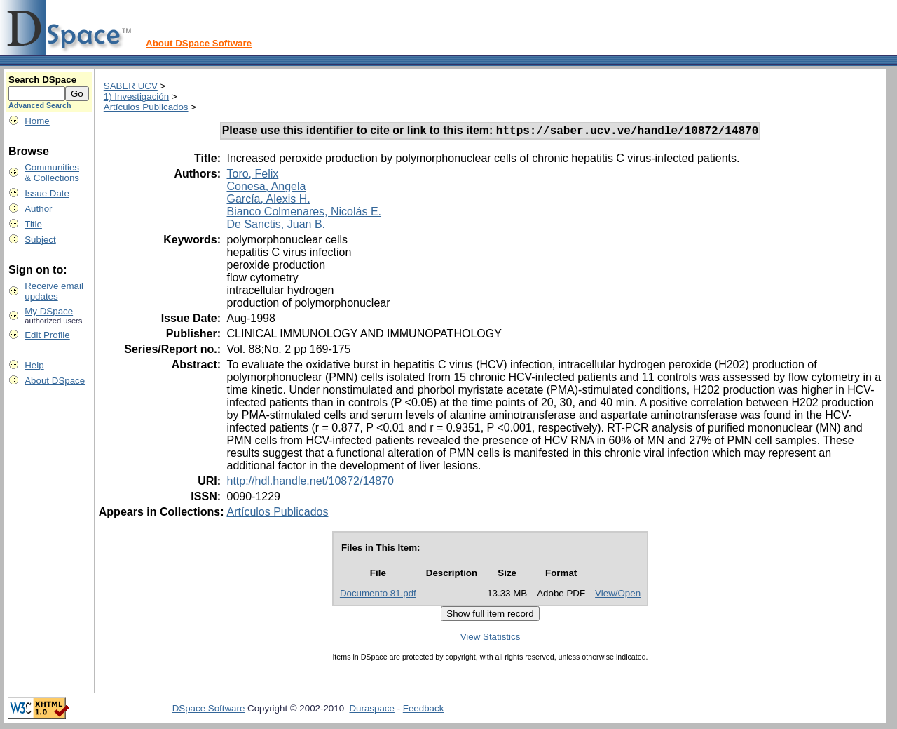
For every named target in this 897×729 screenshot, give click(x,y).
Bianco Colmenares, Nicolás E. (303, 214)
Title (33, 224)
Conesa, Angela (266, 188)
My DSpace (49, 311)
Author (38, 208)
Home (37, 121)
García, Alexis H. (268, 201)
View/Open (618, 595)
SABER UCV (131, 86)
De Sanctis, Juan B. (275, 226)
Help (34, 365)
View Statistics (490, 639)
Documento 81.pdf (378, 595)
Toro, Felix (252, 176)
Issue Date (47, 193)
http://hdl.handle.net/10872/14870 (309, 483)
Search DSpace (42, 79)
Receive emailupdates (54, 291)
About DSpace (55, 380)
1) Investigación (136, 96)
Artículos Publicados (146, 107)
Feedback (423, 710)
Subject (40, 239)
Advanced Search (39, 105)
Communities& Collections (52, 172)
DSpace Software (208, 710)
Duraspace (371, 710)
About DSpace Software (199, 43)
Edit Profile (47, 335)
